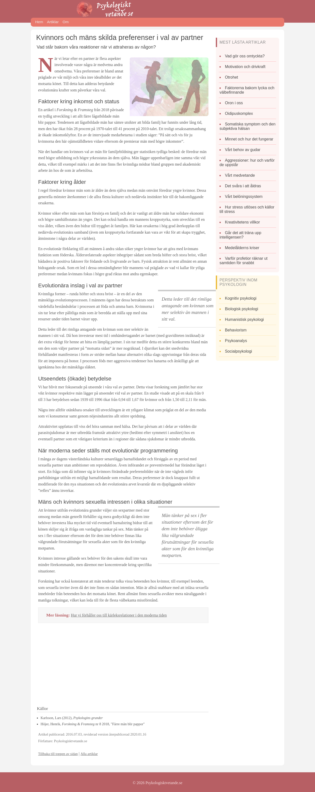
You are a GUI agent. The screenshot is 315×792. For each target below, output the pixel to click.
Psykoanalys (236, 341)
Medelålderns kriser (242, 248)
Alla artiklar (89, 754)
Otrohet (231, 77)
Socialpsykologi (238, 351)
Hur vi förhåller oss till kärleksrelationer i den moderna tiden (119, 615)
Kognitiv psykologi (240, 298)
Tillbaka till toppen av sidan (58, 754)
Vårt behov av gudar (242, 150)
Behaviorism (236, 330)
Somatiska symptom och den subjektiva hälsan (247, 126)
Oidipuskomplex (239, 113)
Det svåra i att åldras (243, 186)
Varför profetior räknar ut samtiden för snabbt (244, 260)
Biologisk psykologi (241, 309)
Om (65, 22)
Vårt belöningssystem (244, 196)
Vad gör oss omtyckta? (245, 56)
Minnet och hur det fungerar (249, 139)
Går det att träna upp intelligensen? (240, 235)
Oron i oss (234, 103)
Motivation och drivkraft (245, 67)
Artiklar (53, 22)
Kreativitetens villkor (242, 222)
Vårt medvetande (240, 175)
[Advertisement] (123, 666)
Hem (39, 22)
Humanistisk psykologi (244, 319)
